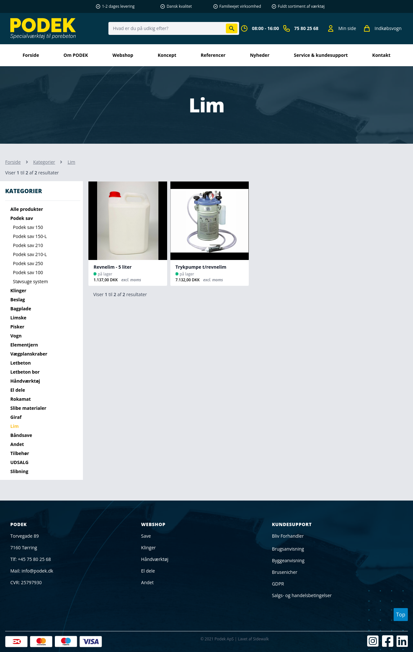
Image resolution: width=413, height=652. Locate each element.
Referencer (213, 55)
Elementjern (24, 345)
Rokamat (20, 399)
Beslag (17, 299)
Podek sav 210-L (30, 254)
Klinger (18, 290)
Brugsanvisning (288, 549)
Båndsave (21, 435)
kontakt (381, 55)
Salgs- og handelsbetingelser (302, 595)
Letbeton (20, 363)
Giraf (16, 417)
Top (400, 614)
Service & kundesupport (321, 55)
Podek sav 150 (28, 227)
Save (146, 536)
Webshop (123, 55)
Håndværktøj (25, 381)
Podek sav (21, 218)
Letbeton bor (25, 372)
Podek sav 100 (28, 272)
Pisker (17, 327)
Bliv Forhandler (288, 536)
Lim (14, 426)
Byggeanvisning (288, 560)
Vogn (16, 336)
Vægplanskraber (28, 354)
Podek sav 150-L (30, 236)
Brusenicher (284, 572)
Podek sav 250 (28, 263)
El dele (17, 390)
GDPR (278, 584)
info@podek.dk (37, 571)
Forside (31, 55)
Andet (17, 444)
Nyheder (259, 55)
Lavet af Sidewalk (253, 639)
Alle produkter (26, 209)
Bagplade (20, 308)
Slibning (19, 471)
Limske (18, 318)
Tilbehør (19, 453)
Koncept (167, 55)
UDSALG (19, 462)
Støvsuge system (30, 281)
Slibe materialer (28, 408)
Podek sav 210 (28, 245)
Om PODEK (76, 55)
